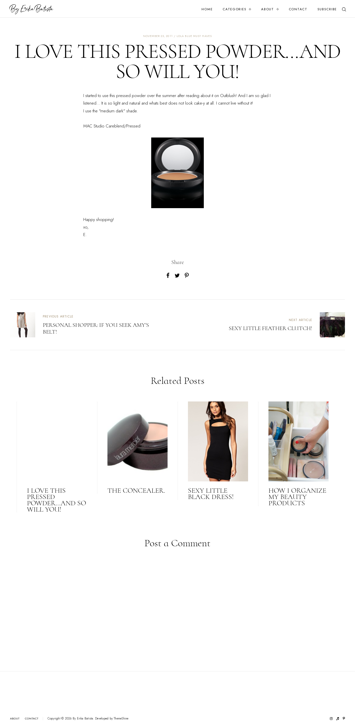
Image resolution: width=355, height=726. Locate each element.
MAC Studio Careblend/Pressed (111, 126)
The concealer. (136, 490)
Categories (234, 9)
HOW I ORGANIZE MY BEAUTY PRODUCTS (297, 496)
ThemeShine (121, 718)
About (267, 9)
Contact (298, 9)
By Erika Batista (83, 718)
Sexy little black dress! (211, 493)
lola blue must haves (194, 36)
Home (207, 9)
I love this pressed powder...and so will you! (56, 500)
